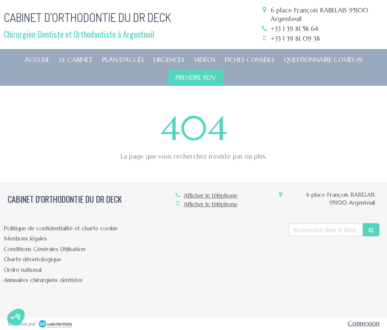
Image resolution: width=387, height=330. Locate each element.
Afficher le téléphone (210, 195)
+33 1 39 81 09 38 (295, 38)
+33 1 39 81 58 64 (294, 29)
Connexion (363, 323)
